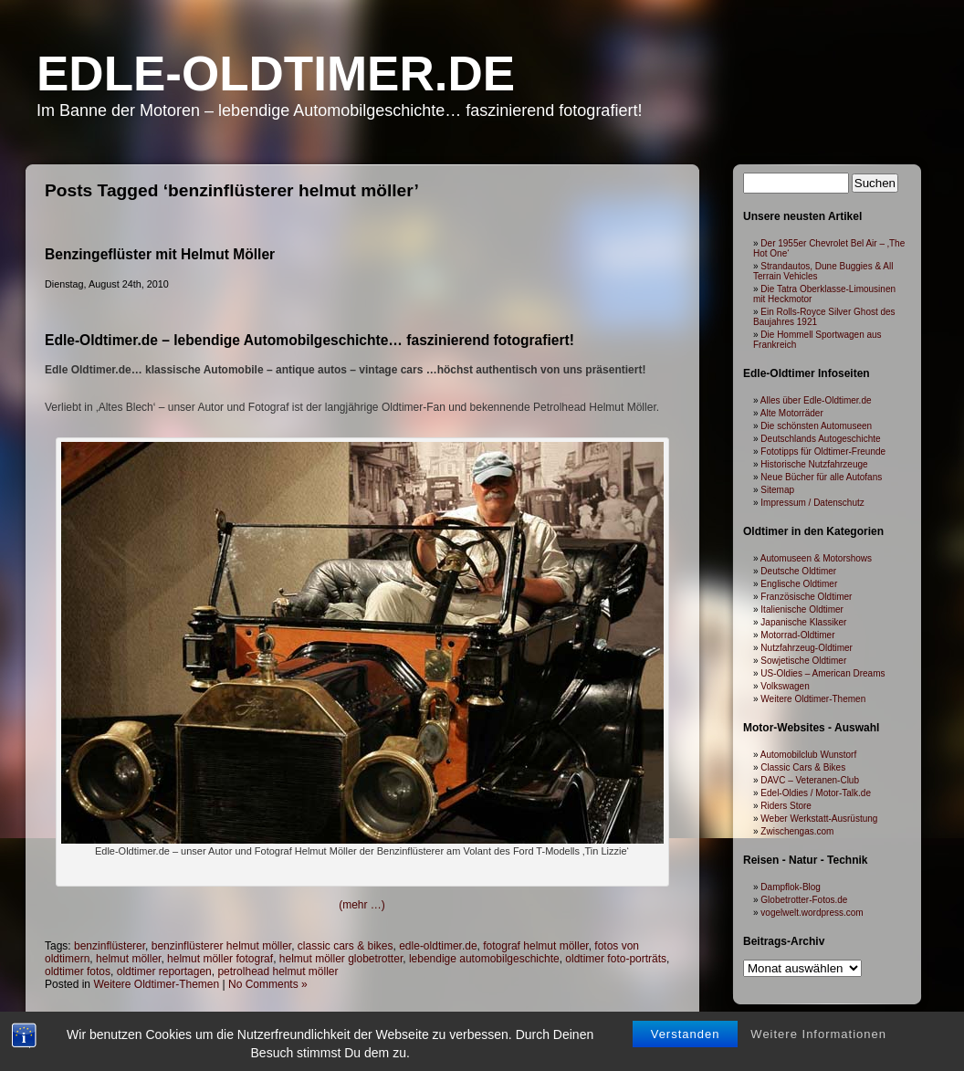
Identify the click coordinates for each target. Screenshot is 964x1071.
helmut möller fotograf (220, 958)
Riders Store (786, 806)
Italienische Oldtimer (802, 609)
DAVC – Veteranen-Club (809, 780)
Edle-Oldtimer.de (276, 73)
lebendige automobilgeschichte (484, 958)
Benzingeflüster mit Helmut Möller (160, 254)
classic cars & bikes (345, 946)
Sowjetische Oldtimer (803, 661)
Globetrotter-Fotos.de (803, 900)
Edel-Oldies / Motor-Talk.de (815, 793)
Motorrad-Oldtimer (797, 635)
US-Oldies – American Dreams (822, 673)
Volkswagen (784, 686)
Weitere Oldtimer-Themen (156, 984)
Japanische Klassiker (803, 622)
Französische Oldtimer (806, 597)
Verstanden (685, 1035)
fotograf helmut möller (535, 946)
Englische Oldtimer (798, 584)
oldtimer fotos (77, 971)
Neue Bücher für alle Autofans (821, 477)
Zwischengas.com (796, 831)
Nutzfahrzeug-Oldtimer (806, 648)
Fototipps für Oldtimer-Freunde (822, 451)
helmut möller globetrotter (341, 958)
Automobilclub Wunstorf (808, 755)
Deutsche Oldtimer (798, 571)
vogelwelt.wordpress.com (811, 913)
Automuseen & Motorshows (816, 558)
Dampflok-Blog (790, 887)
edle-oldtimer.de (438, 946)
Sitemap (777, 490)
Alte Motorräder (791, 413)
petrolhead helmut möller (277, 971)
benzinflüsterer (109, 946)
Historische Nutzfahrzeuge (813, 464)
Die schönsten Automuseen (816, 426)
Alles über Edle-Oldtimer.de (816, 400)
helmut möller (128, 958)
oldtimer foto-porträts (615, 958)
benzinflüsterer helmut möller (221, 946)
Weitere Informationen (818, 1035)
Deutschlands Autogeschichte (820, 439)
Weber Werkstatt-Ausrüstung (818, 819)
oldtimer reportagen (164, 971)
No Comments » (268, 984)
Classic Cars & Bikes (802, 767)
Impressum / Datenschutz (812, 503)
